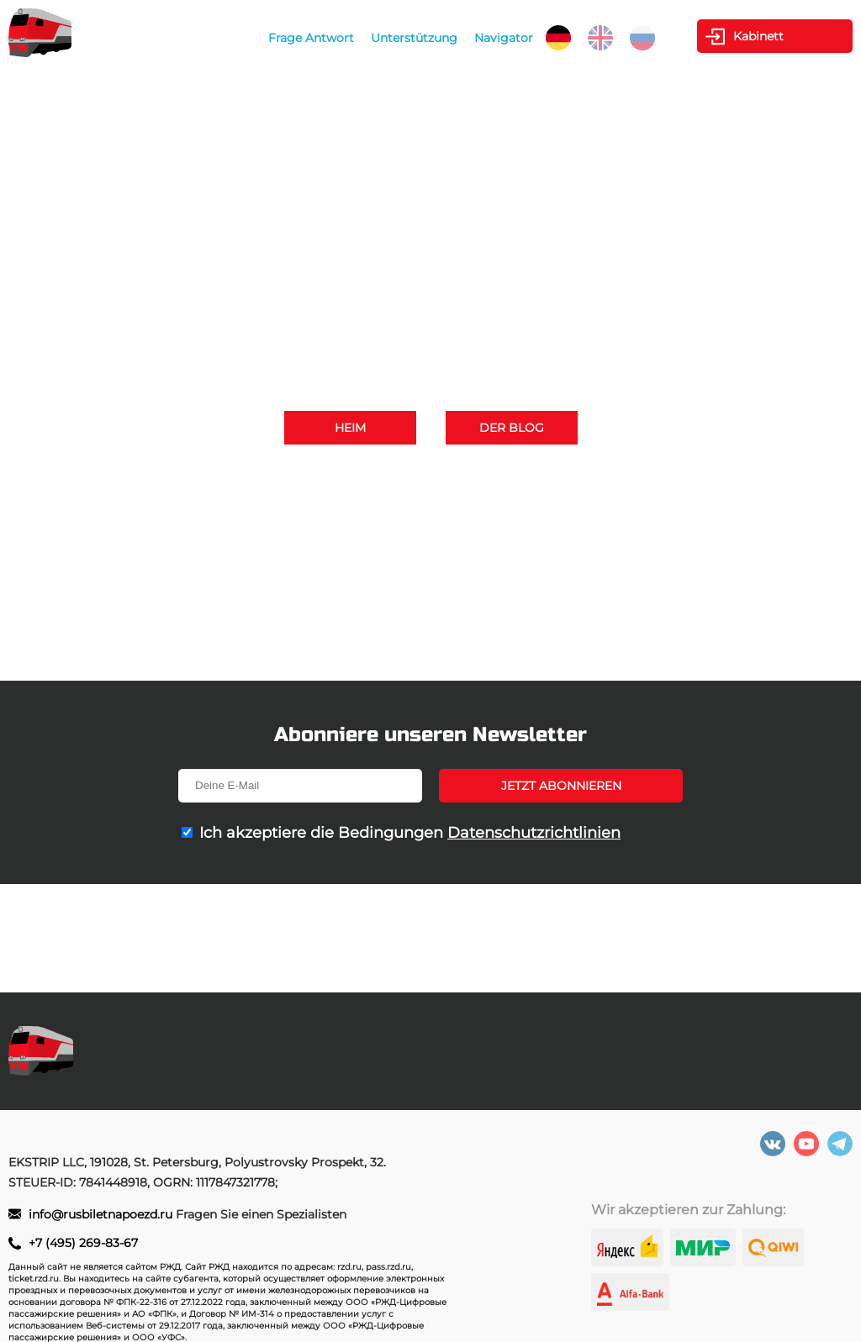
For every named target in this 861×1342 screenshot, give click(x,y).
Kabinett (758, 36)
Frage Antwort (311, 37)
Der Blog (511, 427)
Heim (350, 427)
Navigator (503, 37)
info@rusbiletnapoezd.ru (489, 501)
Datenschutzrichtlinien (534, 833)
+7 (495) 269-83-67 (608, 477)
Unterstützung (414, 37)
